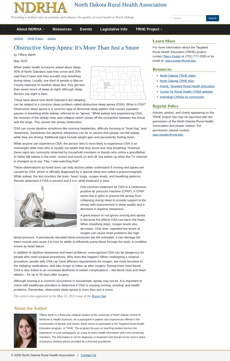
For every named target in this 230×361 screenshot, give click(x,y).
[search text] (188, 18)
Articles (51, 38)
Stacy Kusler (172, 56)
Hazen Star (99, 296)
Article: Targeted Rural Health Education (187, 86)
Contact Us (88, 355)
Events (86, 29)
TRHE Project (149, 29)
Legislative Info (113, 29)
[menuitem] (32, 30)
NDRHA (18, 38)
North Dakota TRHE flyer (177, 81)
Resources (62, 29)
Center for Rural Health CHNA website (186, 91)
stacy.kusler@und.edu (180, 60)
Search (212, 18)
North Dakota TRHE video (178, 75)
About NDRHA (31, 29)
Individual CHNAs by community (182, 97)
